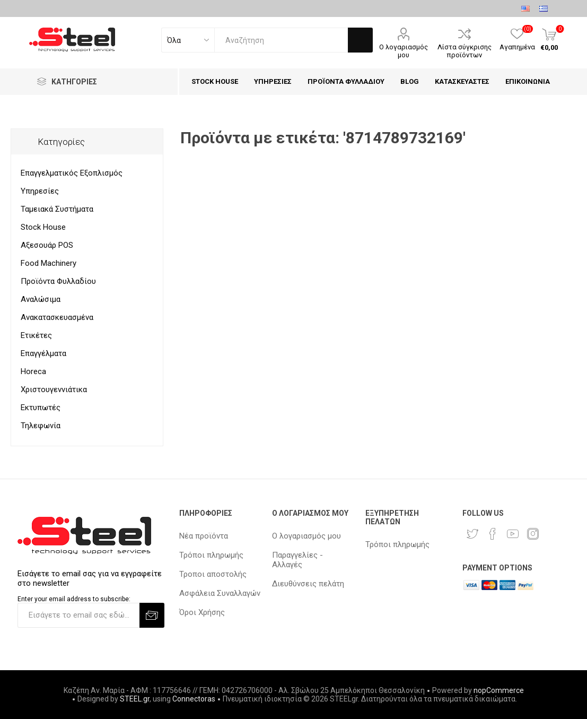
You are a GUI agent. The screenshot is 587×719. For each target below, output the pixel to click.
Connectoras (193, 699)
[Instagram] (532, 533)
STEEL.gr (135, 699)
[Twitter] (472, 533)
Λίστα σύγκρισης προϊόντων (464, 51)
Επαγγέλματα (43, 353)
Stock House (43, 227)
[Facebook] (492, 533)
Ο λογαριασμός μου (403, 51)
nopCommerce (499, 690)
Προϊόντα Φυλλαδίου (58, 281)
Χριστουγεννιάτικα (54, 389)
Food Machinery (48, 263)
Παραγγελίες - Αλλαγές (297, 559)
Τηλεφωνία (40, 425)
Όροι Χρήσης (202, 612)
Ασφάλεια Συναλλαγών (219, 593)
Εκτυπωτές (40, 407)
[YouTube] (512, 533)
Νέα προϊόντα (203, 536)
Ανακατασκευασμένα (57, 317)
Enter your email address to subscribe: (73, 599)
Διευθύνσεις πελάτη (308, 583)
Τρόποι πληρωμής (211, 555)
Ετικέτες (36, 335)
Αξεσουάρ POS (47, 245)
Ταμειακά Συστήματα (57, 209)
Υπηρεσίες (40, 191)
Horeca (33, 371)
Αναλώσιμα (40, 299)
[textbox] (281, 40)
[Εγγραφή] (78, 615)
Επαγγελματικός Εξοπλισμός (71, 173)
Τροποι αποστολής (213, 574)
